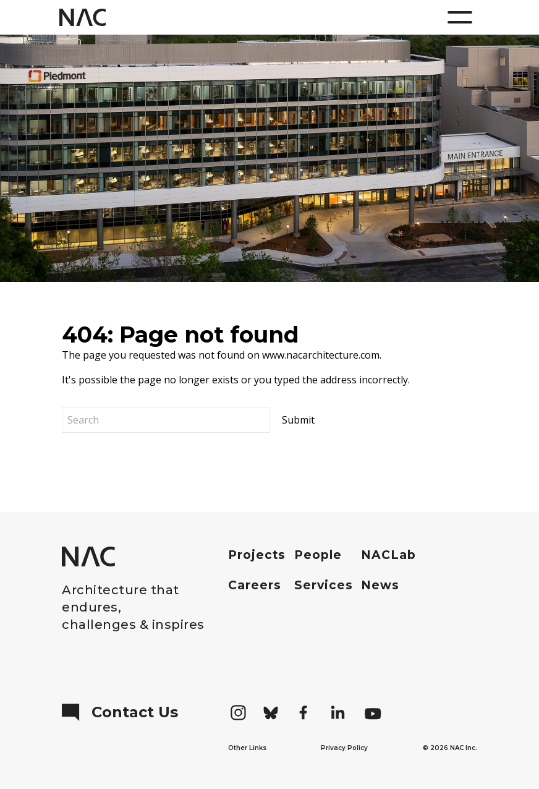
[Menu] (460, 17)
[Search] (166, 420)
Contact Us (120, 712)
